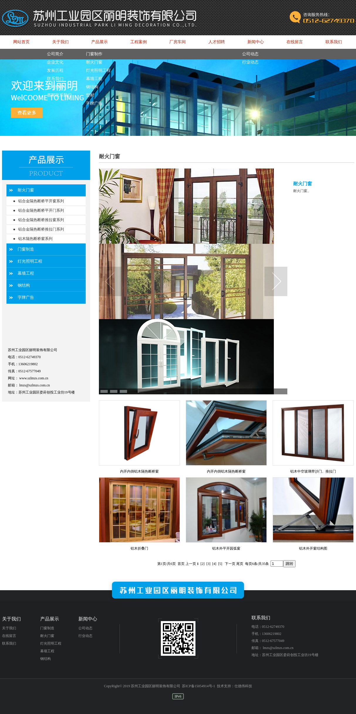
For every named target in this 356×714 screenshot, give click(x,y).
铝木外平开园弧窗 (226, 548)
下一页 (230, 564)
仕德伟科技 (243, 686)
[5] (220, 564)
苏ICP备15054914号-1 (198, 686)
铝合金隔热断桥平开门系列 (41, 210)
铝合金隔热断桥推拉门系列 (41, 229)
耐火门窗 (26, 190)
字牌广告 (26, 297)
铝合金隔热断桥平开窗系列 (41, 201)
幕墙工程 (26, 273)
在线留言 (9, 636)
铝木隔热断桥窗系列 (35, 238)
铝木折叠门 (139, 548)
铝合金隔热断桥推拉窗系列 (41, 220)
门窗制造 (26, 249)
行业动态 (85, 636)
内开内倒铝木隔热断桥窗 (139, 471)
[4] (214, 564)
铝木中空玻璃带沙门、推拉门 (313, 471)
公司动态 (85, 628)
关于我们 (9, 628)
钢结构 (24, 285)
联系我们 (9, 643)
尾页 (239, 564)
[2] (202, 564)
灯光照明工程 (30, 261)
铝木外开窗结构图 (313, 548)
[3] (208, 564)
